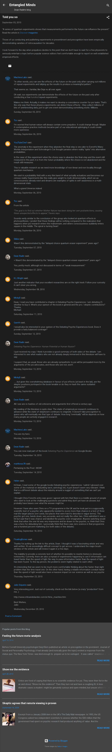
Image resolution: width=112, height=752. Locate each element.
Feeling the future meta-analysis (21, 635)
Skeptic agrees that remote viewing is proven (29, 703)
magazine (29, 32)
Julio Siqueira (20, 585)
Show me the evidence (15, 669)
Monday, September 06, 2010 (27, 134)
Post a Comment (13, 616)
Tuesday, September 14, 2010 (28, 455)
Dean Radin (19, 256)
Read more (103, 660)
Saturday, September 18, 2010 (28, 531)
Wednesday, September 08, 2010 (29, 289)
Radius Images (62, 746)
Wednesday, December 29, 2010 (29, 609)
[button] (108, 18)
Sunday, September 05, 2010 (27, 112)
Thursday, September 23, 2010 (28, 576)
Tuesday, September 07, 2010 (28, 247)
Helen (16, 480)
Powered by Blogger (56, 740)
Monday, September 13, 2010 (27, 369)
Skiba (16, 239)
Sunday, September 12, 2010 (27, 334)
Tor (15, 120)
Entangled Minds (22, 5)
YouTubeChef (20, 142)
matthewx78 (20, 463)
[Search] (108, 5)
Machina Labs (20, 77)
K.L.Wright (18, 278)
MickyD (17, 298)
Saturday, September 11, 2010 (28, 314)
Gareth (17, 322)
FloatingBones (20, 539)
